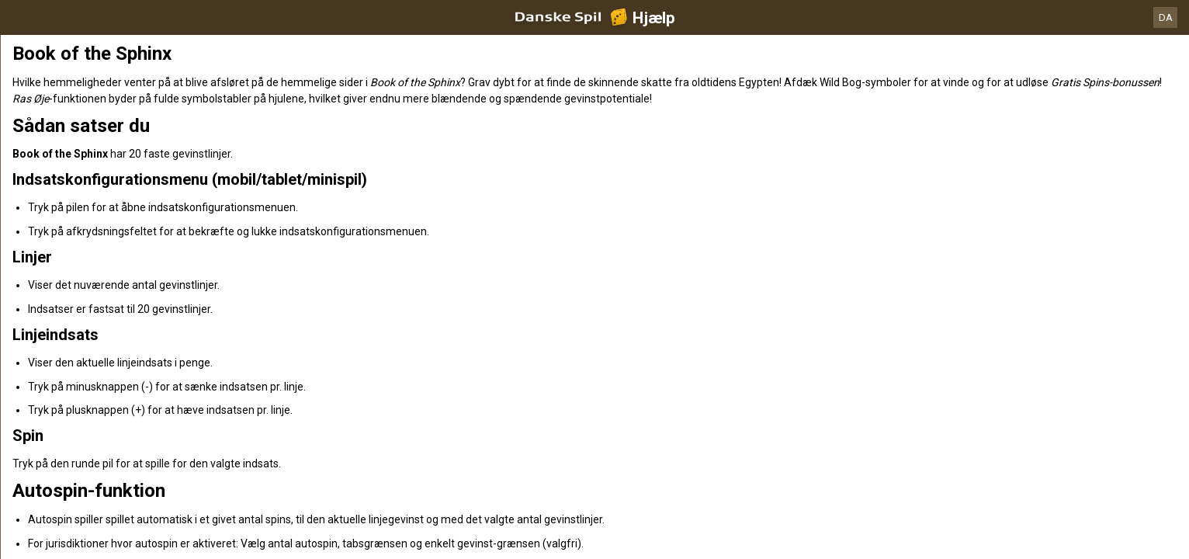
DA (1166, 17)
